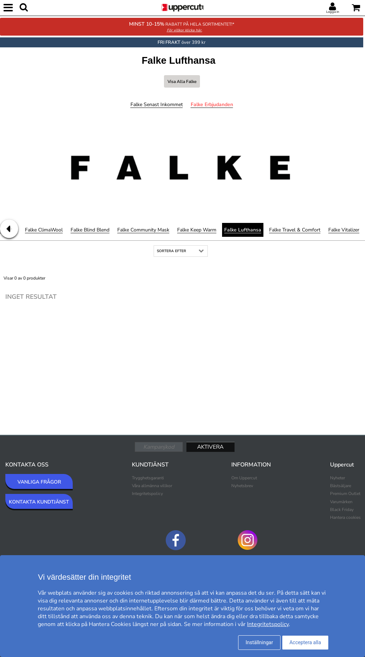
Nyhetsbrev (242, 486)
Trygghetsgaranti (148, 478)
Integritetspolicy (147, 493)
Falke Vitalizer (343, 229)
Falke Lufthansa (242, 229)
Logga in (332, 12)
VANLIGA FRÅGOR (39, 482)
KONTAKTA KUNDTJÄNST (39, 502)
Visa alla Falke (182, 81)
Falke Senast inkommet (156, 104)
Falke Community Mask (143, 229)
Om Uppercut (244, 478)
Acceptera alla (305, 642)
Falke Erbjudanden (212, 104)
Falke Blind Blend (90, 229)
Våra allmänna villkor (152, 486)
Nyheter (337, 478)
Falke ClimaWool (44, 229)
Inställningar (259, 642)
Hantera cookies (345, 517)
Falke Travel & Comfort (294, 229)
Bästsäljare (340, 486)
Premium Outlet (345, 493)
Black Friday (342, 509)
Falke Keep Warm (196, 229)
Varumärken (341, 502)
